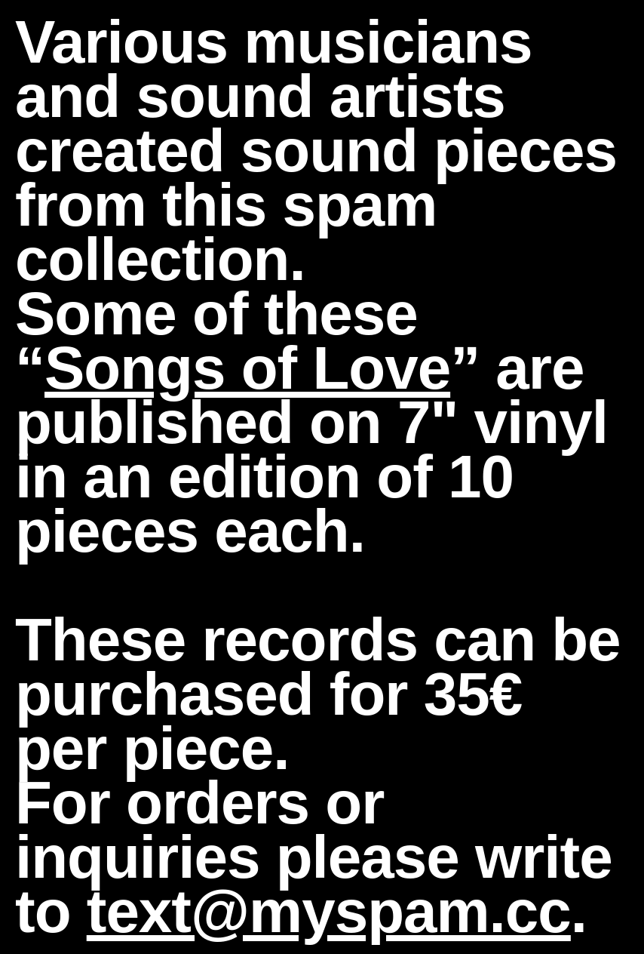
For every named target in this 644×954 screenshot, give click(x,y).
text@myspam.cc (329, 911)
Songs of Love (247, 368)
